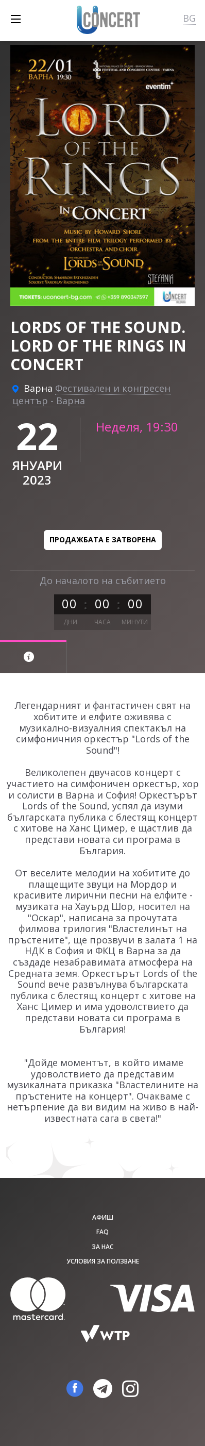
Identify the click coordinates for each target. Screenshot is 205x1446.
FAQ (102, 1231)
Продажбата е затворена (102, 539)
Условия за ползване (102, 1261)
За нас (102, 1246)
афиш (102, 1217)
